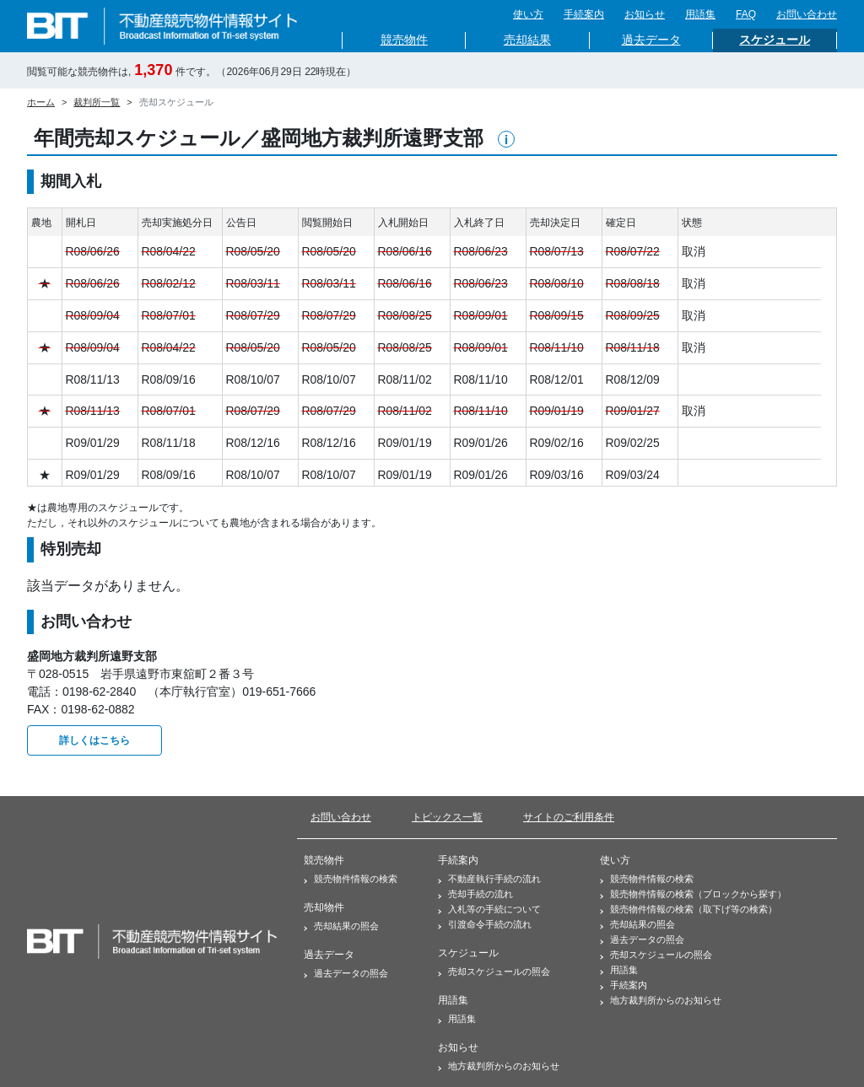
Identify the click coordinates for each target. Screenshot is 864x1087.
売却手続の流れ (475, 894)
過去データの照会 (346, 973)
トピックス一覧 (447, 817)
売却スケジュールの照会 (494, 971)
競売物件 (404, 40)
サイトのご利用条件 (568, 817)
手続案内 (584, 14)
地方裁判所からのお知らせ (498, 1066)
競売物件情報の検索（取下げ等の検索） (688, 909)
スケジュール (774, 40)
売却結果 (527, 40)
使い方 (528, 14)
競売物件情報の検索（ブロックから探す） (693, 894)
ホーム (41, 102)
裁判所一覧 (96, 102)
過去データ (651, 40)
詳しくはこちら (94, 740)
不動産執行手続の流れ (489, 879)
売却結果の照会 (341, 926)
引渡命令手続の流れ (485, 924)
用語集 (700, 14)
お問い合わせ (806, 14)
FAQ (746, 14)
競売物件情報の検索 (350, 879)
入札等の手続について (489, 909)
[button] (506, 139)
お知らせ (644, 14)
